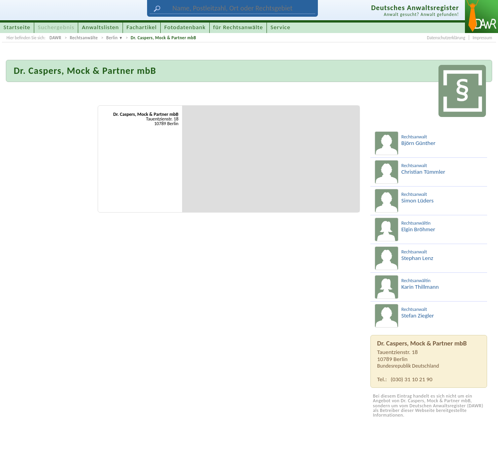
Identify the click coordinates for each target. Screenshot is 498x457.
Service (280, 27)
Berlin (111, 37)
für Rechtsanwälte (238, 27)
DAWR (55, 37)
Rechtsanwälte (84, 37)
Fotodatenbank (184, 27)
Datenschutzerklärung (446, 37)
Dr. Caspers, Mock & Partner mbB (163, 37)
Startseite (17, 27)
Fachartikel (141, 27)
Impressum (482, 37)
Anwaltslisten (100, 27)
